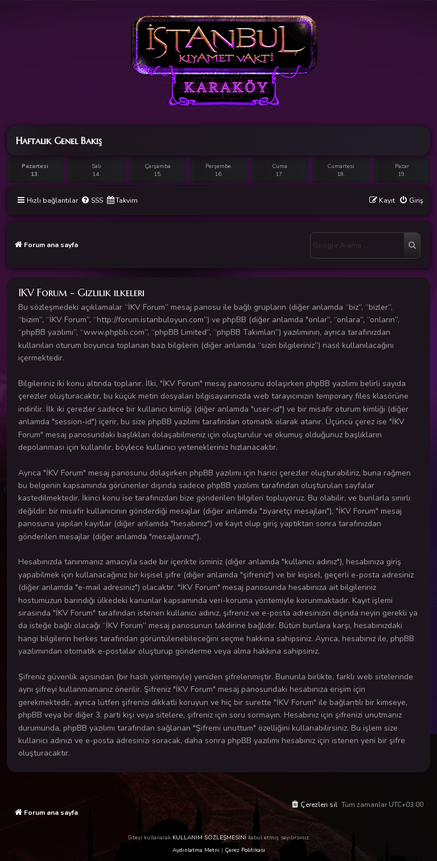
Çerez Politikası (245, 850)
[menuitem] (92, 200)
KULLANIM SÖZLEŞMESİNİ (209, 838)
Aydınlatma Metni (196, 850)
